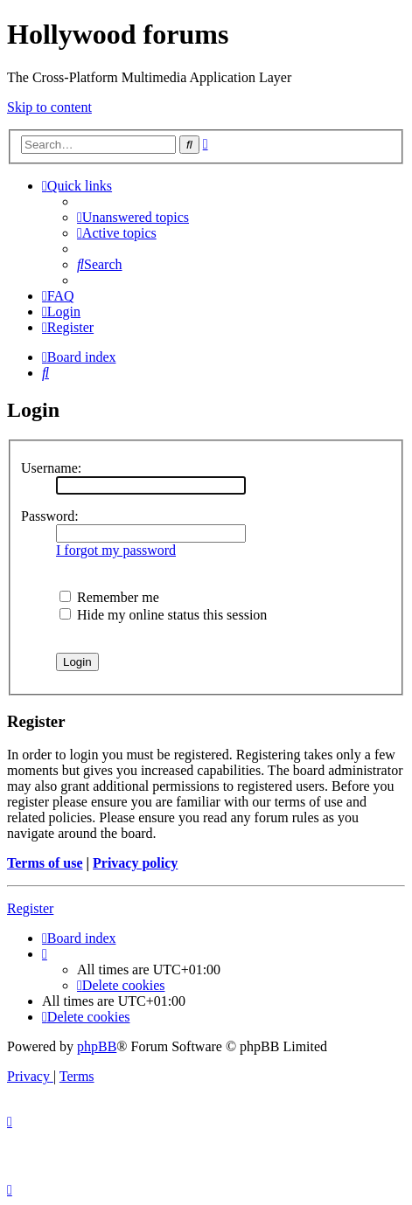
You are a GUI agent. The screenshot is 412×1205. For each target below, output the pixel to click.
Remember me (109, 597)
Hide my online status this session (163, 614)
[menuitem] (133, 217)
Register (30, 908)
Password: (50, 516)
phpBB (96, 1046)
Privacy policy (135, 862)
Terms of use (45, 862)
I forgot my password (116, 550)
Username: (51, 468)
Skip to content (49, 107)
